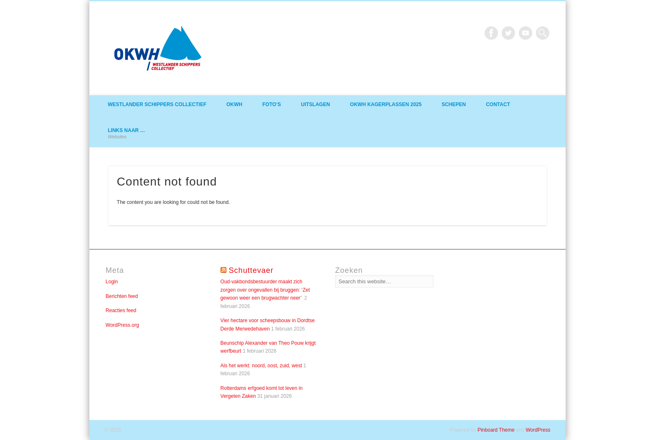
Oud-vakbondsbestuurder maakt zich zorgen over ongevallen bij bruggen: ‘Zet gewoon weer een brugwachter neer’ (265, 290)
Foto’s (271, 104)
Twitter (508, 33)
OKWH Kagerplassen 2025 (385, 104)
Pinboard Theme (496, 430)
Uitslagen (315, 104)
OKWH (234, 104)
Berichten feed (122, 296)
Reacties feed (121, 310)
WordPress (538, 430)
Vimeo (525, 33)
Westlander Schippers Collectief (157, 104)
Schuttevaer (251, 270)
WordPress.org (122, 325)
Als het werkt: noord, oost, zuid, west (261, 366)
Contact (498, 104)
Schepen (454, 104)
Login (112, 282)
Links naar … (126, 133)
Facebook (491, 33)
